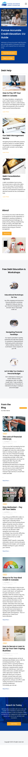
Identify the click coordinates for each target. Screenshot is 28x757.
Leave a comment (7, 443)
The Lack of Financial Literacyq (12, 438)
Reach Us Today (7, 58)
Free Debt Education (9, 53)
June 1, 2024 (13, 441)
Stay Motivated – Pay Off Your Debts (12, 508)
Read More (7, 233)
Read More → (6, 480)
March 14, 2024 (14, 653)
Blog (5, 433)
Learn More (6, 112)
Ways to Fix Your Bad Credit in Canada (12, 579)
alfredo (7, 441)
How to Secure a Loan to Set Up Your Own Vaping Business (14, 648)
